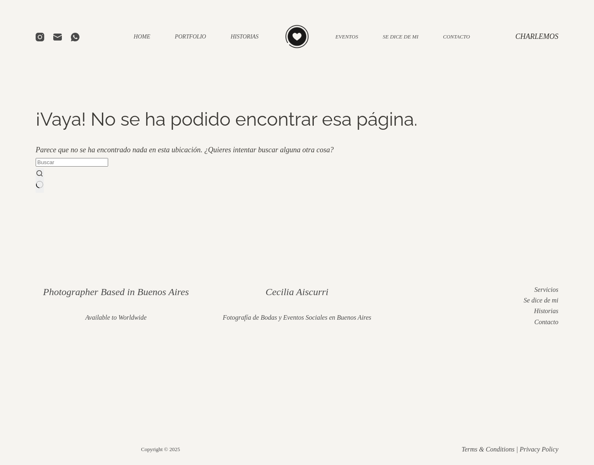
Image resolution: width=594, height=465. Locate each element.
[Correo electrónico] (57, 37)
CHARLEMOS (536, 36)
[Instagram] (40, 37)
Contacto (546, 321)
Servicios (546, 289)
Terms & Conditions (488, 449)
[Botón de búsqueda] (40, 180)
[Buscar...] (72, 162)
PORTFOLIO (190, 37)
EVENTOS (347, 37)
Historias (546, 310)
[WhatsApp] (75, 37)
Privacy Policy (538, 449)
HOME (142, 37)
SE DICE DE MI (400, 37)
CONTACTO (456, 37)
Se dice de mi (541, 300)
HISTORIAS (244, 37)
